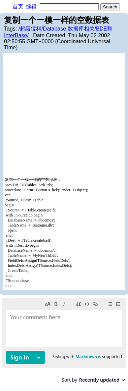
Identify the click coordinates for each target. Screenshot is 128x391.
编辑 (31, 6)
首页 (17, 6)
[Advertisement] (64, 116)
